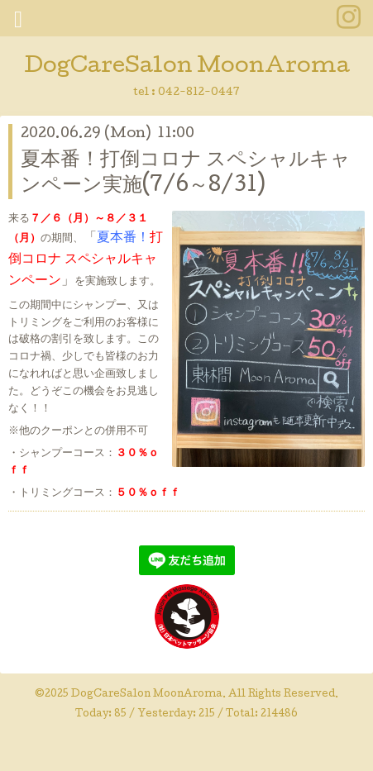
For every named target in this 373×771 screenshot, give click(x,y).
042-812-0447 (199, 93)
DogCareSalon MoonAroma (187, 67)
